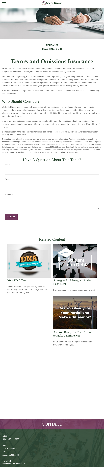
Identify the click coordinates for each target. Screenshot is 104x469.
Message (9, 194)
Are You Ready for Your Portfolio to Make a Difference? (73, 333)
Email (7, 179)
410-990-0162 (13, 439)
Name (7, 164)
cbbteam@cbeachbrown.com (14, 463)
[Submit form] (11, 217)
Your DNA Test (16, 280)
